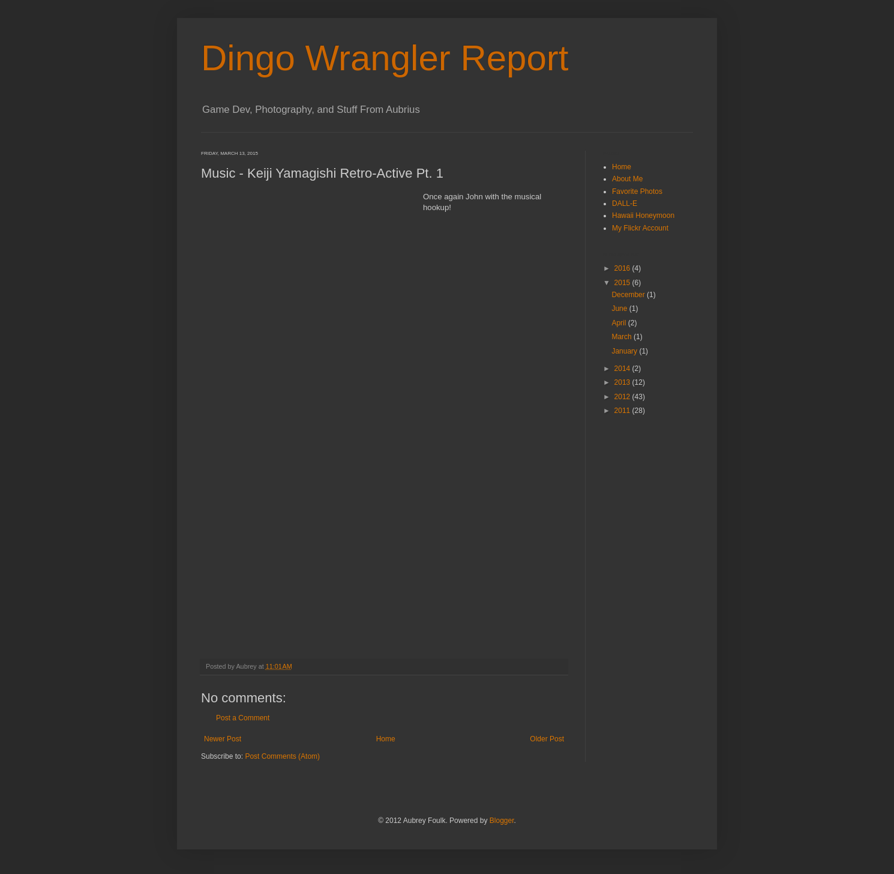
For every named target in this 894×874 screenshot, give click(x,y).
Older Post (547, 739)
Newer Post (222, 739)
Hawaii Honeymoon (643, 215)
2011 (623, 410)
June (620, 308)
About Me (627, 179)
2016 (623, 268)
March (622, 337)
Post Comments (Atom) (282, 756)
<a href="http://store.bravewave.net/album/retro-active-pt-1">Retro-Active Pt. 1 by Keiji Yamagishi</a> (306, 417)
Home (385, 739)
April (619, 323)
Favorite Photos (637, 191)
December (629, 295)
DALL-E (624, 203)
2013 (623, 382)
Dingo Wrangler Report (385, 58)
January (625, 351)
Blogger (502, 820)
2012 (623, 397)
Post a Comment (242, 718)
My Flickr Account (640, 228)
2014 (623, 368)
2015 (623, 283)
